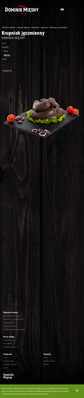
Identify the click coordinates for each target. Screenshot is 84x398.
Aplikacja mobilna (50, 361)
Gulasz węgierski (9, 322)
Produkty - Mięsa (9, 361)
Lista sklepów (7, 343)
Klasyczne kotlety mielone (12, 316)
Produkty (44, 27)
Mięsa (6, 55)
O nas (4, 47)
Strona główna (10, 27)
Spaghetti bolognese (10, 326)
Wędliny (56, 27)
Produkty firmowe (9, 340)
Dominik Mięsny (29, 27)
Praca (46, 357)
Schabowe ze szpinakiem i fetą (13, 319)
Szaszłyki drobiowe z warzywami (14, 329)
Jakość (5, 63)
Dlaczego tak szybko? (10, 347)
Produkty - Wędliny (9, 364)
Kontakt (46, 364)
